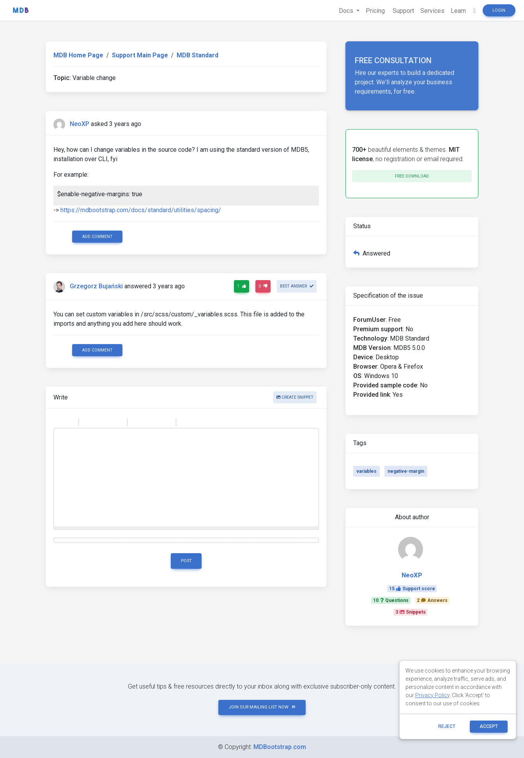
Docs (347, 10)
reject (446, 726)
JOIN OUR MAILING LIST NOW (262, 707)
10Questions (391, 600)
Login (498, 10)
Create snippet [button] (294, 397)
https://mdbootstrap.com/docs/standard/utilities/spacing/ (140, 210)
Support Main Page (140, 55)
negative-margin (406, 471)
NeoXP (79, 124)
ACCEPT (489, 726)
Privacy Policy (432, 695)
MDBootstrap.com (279, 747)
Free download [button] (412, 176)
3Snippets (410, 612)
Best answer (296, 286)
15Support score (412, 588)
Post (186, 560)
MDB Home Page (78, 55)
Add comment (97, 236)
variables (366, 471)
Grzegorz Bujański (96, 286)
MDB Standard (197, 55)
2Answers (432, 600)
